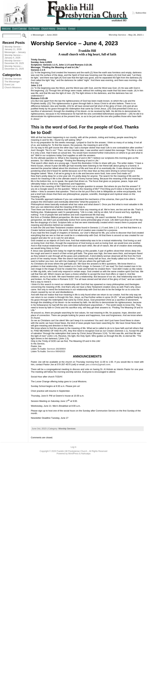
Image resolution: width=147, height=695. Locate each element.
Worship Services (13, 78)
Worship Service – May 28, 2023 (125, 35)
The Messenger (12, 81)
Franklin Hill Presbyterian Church (72, 451)
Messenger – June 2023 (45, 35)
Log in (73, 447)
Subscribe (140, 13)
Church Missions (12, 87)
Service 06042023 (56, 351)
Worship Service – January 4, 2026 (13, 56)
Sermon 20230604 (56, 349)
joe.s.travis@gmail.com (98, 364)
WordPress (73, 453)
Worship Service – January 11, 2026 (13, 48)
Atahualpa (85, 453)
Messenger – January (15, 52)
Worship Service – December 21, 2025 (14, 67)
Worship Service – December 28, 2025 (14, 61)
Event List (9, 84)
